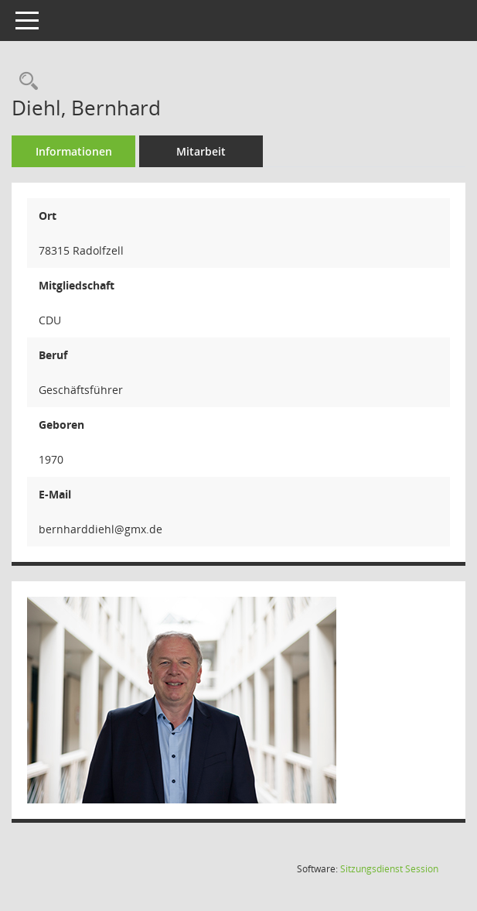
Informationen (74, 151)
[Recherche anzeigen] (25, 81)
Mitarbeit (201, 151)
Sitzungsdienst (389, 868)
